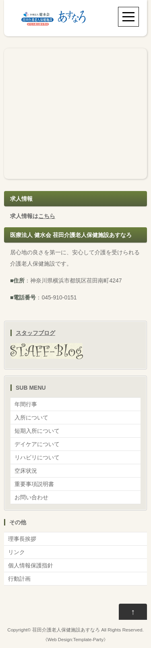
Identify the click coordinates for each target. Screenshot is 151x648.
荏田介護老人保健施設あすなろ (66, 629)
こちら (46, 216)
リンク (16, 552)
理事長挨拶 (22, 539)
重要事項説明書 (34, 484)
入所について (31, 417)
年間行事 (25, 404)
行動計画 (19, 578)
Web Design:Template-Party (75, 639)
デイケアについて (37, 444)
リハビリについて (37, 457)
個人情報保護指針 (30, 565)
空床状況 (25, 470)
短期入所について (37, 431)
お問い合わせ (31, 497)
